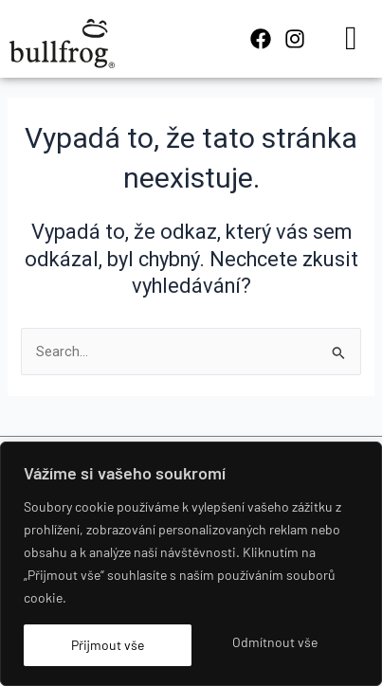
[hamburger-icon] (351, 38)
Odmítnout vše (275, 642)
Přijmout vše (107, 645)
